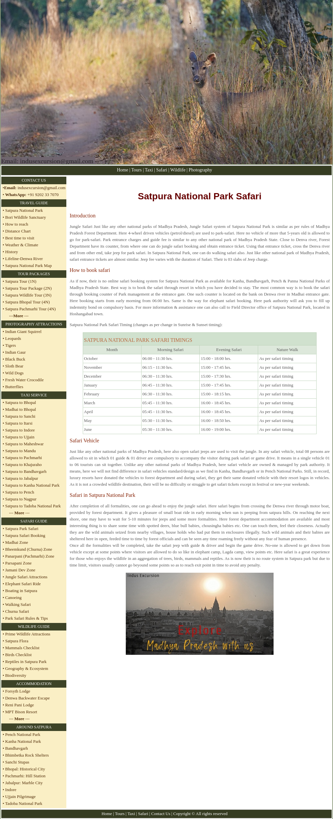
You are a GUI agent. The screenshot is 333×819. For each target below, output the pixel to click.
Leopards (12, 338)
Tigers (10, 345)
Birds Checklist (18, 654)
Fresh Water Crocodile (24, 379)
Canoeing (13, 597)
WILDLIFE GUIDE (34, 626)
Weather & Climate (21, 244)
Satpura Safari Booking (25, 535)
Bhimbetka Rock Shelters (27, 755)
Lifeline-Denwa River (24, 258)
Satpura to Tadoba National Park (32, 505)
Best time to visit (19, 237)
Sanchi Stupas (17, 762)
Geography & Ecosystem (26, 668)
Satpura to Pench (19, 492)
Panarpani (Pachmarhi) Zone (29, 556)
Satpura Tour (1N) (20, 281)
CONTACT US (34, 180)
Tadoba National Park (23, 803)
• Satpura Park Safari (20, 528)
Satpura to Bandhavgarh (25, 471)
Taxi (149, 169)
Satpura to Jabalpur (21, 478)
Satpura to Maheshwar (24, 443)
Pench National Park (22, 734)
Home (122, 169)
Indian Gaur (15, 352)
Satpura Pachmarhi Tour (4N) (30, 308)
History (11, 251)
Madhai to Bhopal (20, 409)
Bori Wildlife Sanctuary (25, 217)
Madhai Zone (16, 542)
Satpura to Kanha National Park (32, 485)
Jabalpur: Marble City (24, 782)
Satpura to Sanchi (19, 416)
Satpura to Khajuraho (23, 464)
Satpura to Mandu (20, 450)
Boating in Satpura (21, 590)
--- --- (19, 315)
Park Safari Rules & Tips (26, 618)
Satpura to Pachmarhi (23, 457)
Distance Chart (18, 231)
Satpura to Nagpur (20, 499)
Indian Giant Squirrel (23, 331)
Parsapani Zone (18, 563)
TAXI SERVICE (34, 395)
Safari (162, 169)
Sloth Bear (14, 366)
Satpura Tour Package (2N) (28, 288)
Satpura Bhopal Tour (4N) (27, 301)
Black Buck (14, 359)
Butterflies (13, 386)
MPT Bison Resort (21, 711)
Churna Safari (17, 611)
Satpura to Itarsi (18, 423)
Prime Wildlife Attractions (27, 633)
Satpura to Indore (19, 430)
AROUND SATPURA (34, 727)
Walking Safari (18, 604)
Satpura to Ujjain (19, 436)
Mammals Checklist (22, 647)
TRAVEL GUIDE (34, 203)
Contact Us (160, 813)
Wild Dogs (14, 372)
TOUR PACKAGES (34, 274)
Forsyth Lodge (17, 691)
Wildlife (178, 169)
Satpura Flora (16, 640)
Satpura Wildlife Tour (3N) (28, 295)
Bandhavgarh (16, 748)
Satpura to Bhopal (20, 402)
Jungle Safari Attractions (26, 576)
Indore (10, 789)
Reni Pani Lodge (19, 704)
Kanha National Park (23, 741)
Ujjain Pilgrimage (20, 796)
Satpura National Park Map (28, 265)
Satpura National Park (23, 210)
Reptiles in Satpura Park (26, 661)
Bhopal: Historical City (25, 768)
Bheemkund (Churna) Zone (28, 549)
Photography (200, 169)
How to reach (16, 224)
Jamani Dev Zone (20, 569)
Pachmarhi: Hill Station (25, 775)
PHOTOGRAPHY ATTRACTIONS (33, 324)
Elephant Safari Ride (23, 583)
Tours (136, 169)
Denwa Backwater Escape (27, 698)
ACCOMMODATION (34, 683)
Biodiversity (15, 675)
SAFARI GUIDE (33, 521)
